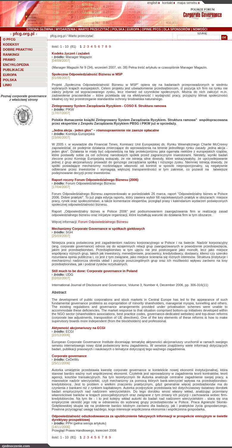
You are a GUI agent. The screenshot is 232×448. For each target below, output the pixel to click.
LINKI (7, 85)
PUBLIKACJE (13, 70)
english (152, 2)
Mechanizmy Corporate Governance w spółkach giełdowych (98, 228)
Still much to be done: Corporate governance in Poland (94, 271)
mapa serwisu (187, 2)
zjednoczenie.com (16, 446)
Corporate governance (69, 356)
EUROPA (133, 29)
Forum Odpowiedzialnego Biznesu (103, 222)
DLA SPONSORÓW (177, 29)
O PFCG (9, 39)
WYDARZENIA (66, 29)
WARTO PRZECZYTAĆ (93, 29)
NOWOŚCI (200, 29)
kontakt (167, 2)
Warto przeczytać (81, 36)
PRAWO (9, 59)
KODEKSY (11, 44)
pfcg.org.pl (23, 33)
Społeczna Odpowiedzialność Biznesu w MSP (87, 74)
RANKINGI (11, 54)
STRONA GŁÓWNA (39, 29)
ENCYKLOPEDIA (16, 64)
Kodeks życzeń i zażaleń (71, 53)
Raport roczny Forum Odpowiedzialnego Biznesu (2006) (95, 180)
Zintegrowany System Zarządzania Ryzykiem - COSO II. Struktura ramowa (109, 106)
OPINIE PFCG (151, 29)
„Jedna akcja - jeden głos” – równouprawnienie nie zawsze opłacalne (105, 130)
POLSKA (118, 29)
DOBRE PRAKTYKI (17, 49)
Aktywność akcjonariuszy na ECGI (78, 328)
